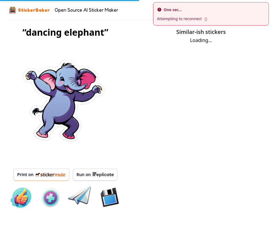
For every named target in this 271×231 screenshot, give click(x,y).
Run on (95, 175)
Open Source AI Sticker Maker (86, 10)
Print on (41, 174)
